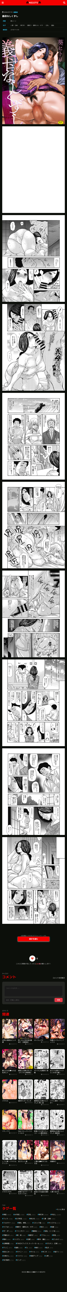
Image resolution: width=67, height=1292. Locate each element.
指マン (59, 1252)
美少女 (35, 1219)
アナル (45, 1235)
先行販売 (8, 1260)
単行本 (22, 25)
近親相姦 (8, 1243)
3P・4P (8, 1231)
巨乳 (47, 25)
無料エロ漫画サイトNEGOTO (36, 1272)
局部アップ (36, 1256)
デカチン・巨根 (54, 1243)
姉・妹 (21, 1235)
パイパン (22, 1256)
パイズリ (19, 1239)
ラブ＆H (8, 1227)
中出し (56, 1214)
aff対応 (19, 1214)
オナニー (22, 1252)
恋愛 (31, 1239)
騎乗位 (37, 1231)
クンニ (7, 1248)
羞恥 (52, 25)
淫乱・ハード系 (52, 1231)
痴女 (39, 1248)
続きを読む (33, 939)
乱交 (49, 1248)
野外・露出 (44, 1239)
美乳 (56, 1235)
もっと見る (61, 1209)
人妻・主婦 (14, 25)
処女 (44, 1227)
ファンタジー (22, 1231)
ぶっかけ (58, 1239)
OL (29, 1248)
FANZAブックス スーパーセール (30, 1243)
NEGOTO (33, 2)
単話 (7, 1214)
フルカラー (9, 1223)
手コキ (47, 1252)
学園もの (8, 1235)
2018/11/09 (14, 30)
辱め (6, 1239)
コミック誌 (39, 1223)
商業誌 (15, 12)
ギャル (34, 1252)
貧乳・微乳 (24, 1223)
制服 (54, 1227)
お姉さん (8, 1256)
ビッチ (21, 1260)
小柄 (49, 1256)
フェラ (8, 1219)
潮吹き (33, 1235)
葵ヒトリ (13, 21)
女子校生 (21, 1219)
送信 (58, 1000)
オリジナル (54, 1223)
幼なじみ (8, 1252)
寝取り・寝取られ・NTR (35, 25)
